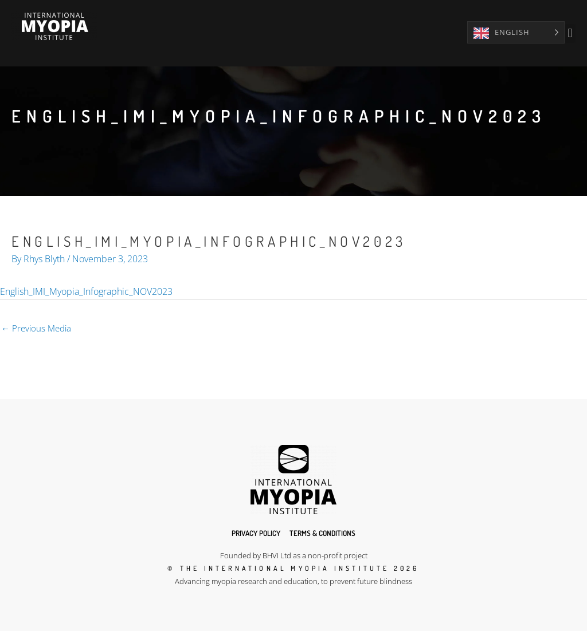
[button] (570, 33)
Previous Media (36, 328)
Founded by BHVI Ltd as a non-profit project (293, 555)
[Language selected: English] (516, 32)
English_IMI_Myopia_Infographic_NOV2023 (86, 291)
